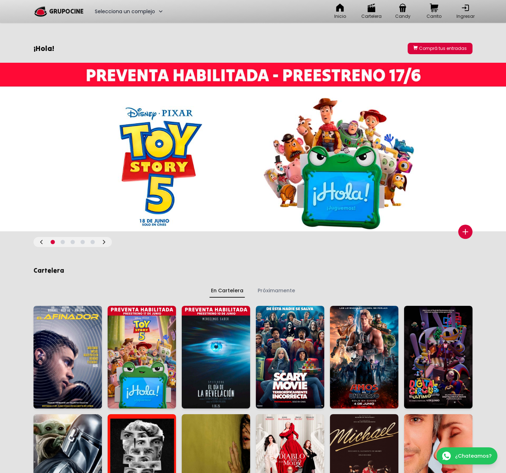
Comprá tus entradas (440, 48)
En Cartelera (227, 290)
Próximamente (276, 290)
